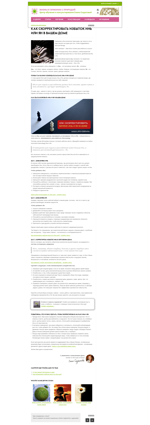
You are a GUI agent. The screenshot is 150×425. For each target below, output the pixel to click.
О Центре (37, 19)
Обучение (59, 19)
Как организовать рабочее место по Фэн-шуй (47, 374)
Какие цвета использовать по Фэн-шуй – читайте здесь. (48, 194)
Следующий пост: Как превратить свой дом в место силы (92, 420)
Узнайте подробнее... (48, 306)
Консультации (74, 19)
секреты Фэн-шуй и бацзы (38, 25)
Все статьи (91, 25)
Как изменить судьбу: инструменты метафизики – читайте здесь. (51, 262)
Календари (90, 19)
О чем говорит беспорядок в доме (44, 372)
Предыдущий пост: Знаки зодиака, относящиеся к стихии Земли (87, 420)
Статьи (48, 19)
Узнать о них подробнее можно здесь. (64, 346)
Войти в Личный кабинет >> (110, 3)
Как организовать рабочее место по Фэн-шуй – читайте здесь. (50, 235)
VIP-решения (104, 19)
